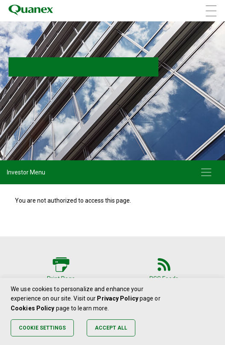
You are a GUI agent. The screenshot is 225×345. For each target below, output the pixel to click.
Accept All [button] (111, 328)
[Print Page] (61, 268)
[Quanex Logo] (31, 11)
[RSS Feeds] (164, 268)
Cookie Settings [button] (42, 328)
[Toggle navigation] (206, 172)
